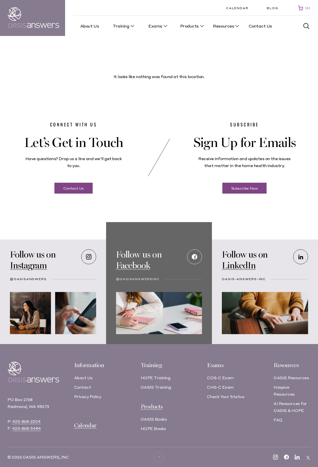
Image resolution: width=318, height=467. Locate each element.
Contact (82, 387)
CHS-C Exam (220, 387)
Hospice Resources (284, 390)
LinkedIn (238, 265)
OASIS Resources (291, 377)
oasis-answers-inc (244, 279)
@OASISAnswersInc (138, 279)
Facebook (133, 265)
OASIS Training (156, 387)
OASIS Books (154, 419)
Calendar (237, 8)
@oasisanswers (28, 279)
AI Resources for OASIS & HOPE (290, 407)
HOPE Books (153, 428)
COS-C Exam (220, 377)
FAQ (278, 419)
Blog (272, 8)
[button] (306, 26)
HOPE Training (155, 377)
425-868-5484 (26, 428)
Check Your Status (225, 396)
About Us (83, 377)
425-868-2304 (26, 421)
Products (152, 406)
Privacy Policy (87, 396)
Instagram (28, 265)
